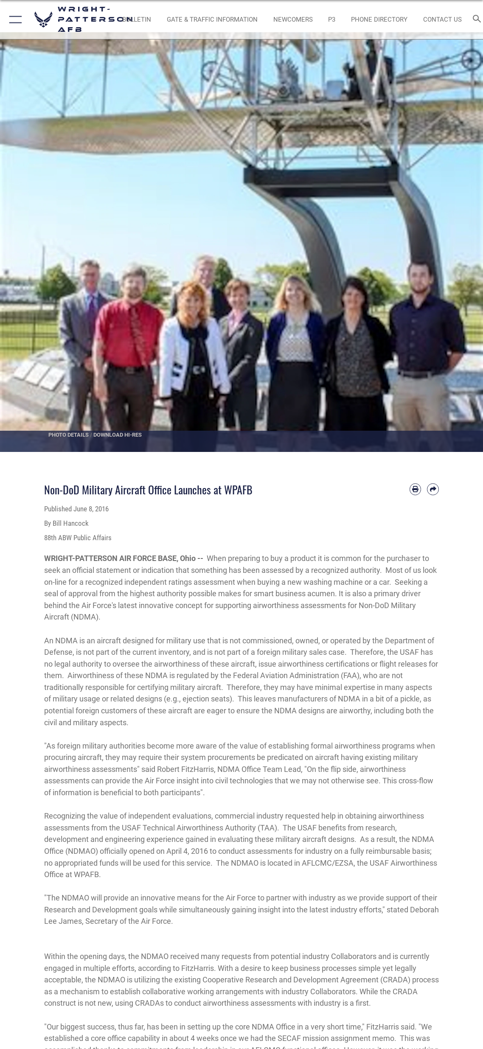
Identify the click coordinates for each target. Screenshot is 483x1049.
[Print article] (415, 489)
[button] (14, 19)
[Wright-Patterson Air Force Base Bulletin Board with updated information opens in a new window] (136, 19)
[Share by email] (433, 489)
